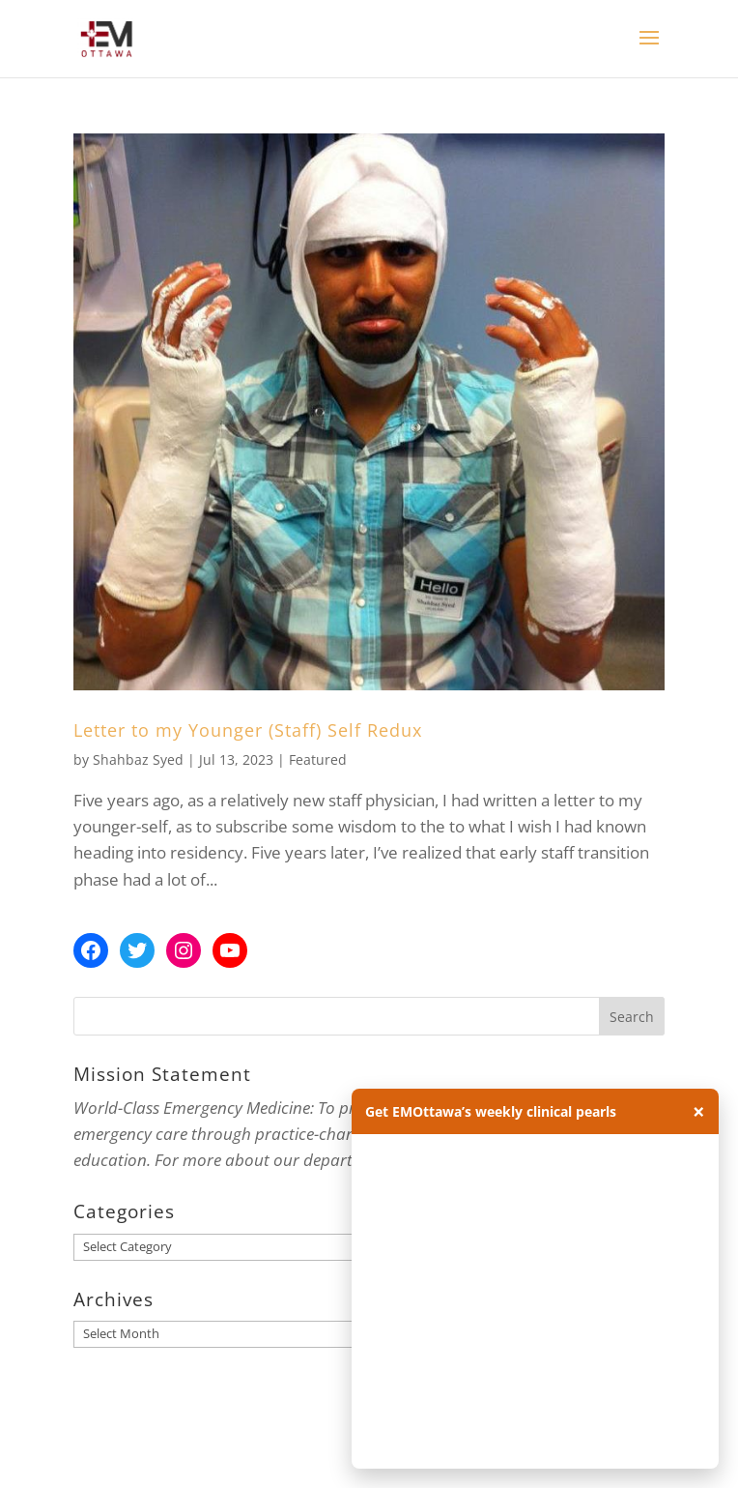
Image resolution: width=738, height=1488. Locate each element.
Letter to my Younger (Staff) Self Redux (247, 730)
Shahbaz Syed (138, 759)
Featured (318, 759)
